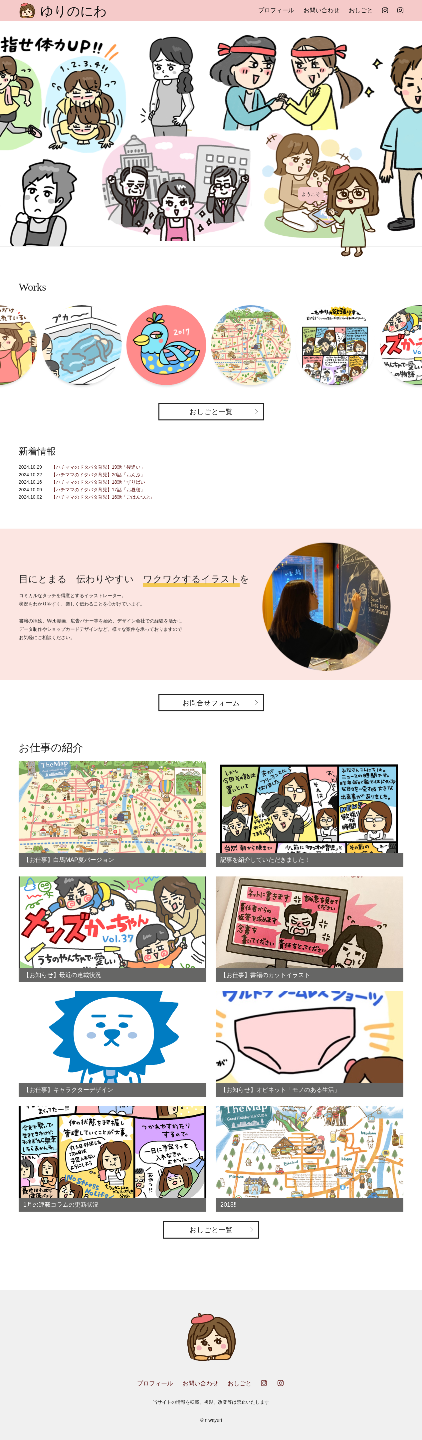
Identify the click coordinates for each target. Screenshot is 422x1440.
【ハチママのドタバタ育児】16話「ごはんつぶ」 (102, 497)
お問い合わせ (321, 10)
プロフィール (276, 10)
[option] (211, 133)
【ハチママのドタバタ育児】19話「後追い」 (98, 467)
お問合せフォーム (211, 703)
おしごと (361, 10)
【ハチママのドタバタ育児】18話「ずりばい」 (100, 482)
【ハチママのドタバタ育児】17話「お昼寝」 (98, 489)
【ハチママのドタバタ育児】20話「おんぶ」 (98, 474)
